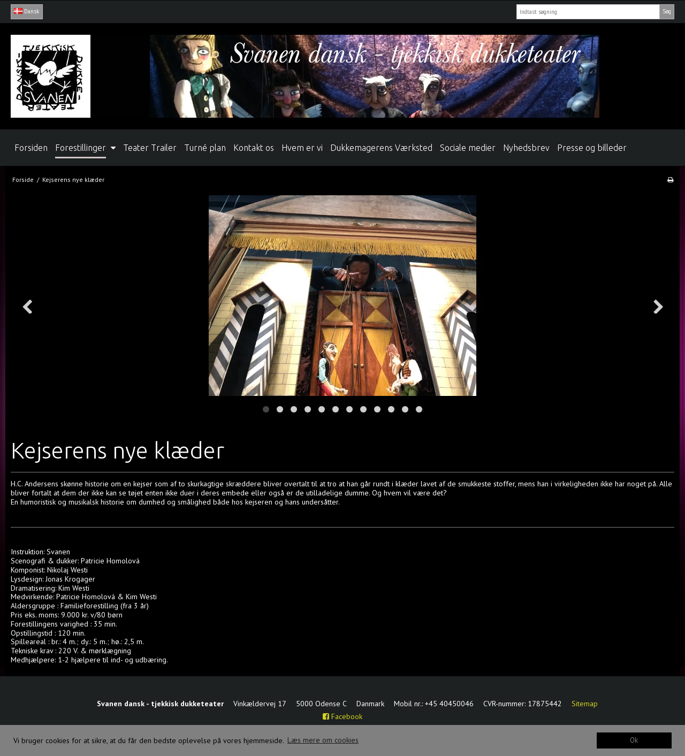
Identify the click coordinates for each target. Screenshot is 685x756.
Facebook (342, 716)
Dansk (26, 11)
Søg (667, 11)
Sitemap (585, 703)
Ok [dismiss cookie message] (634, 740)
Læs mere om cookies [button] (323, 740)
